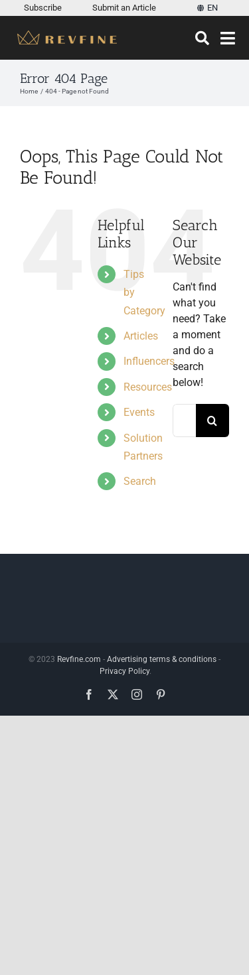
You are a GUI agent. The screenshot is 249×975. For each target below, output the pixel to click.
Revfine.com (79, 659)
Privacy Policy (124, 671)
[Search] (202, 38)
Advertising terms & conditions (161, 659)
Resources (148, 387)
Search (140, 481)
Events (139, 412)
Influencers (149, 361)
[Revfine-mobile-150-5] (67, 35)
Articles (141, 336)
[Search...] (184, 420)
